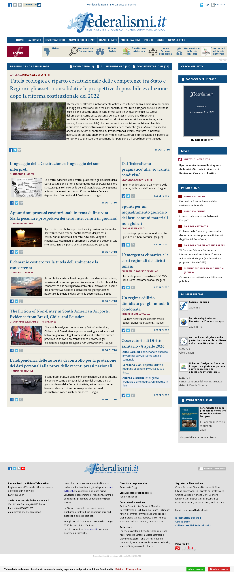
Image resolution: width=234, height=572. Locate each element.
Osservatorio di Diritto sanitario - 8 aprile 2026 (143, 343)
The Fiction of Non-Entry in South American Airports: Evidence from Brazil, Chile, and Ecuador (60, 314)
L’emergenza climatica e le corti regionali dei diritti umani (145, 260)
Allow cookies (195, 569)
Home (20, 40)
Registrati (218, 5)
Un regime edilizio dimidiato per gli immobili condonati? (145, 303)
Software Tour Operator (117, 560)
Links (160, 40)
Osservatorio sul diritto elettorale (213, 51)
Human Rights (105, 51)
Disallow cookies (219, 569)
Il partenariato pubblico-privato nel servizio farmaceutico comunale (145, 355)
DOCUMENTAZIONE (150, 66)
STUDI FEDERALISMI (196, 400)
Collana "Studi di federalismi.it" (193, 525)
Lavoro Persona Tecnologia (160, 51)
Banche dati (108, 40)
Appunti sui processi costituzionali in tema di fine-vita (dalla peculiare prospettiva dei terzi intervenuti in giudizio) (63, 215)
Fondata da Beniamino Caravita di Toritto (111, 4)
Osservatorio (55, 40)
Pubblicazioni (130, 40)
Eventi (148, 40)
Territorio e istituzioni (134, 51)
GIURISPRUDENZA (112, 66)
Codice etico (182, 521)
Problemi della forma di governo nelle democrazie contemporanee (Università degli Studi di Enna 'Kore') (201, 235)
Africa (50, 51)
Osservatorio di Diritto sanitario (187, 51)
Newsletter (176, 40)
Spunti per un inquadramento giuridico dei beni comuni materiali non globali (145, 214)
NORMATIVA (81, 66)
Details (119, 569)
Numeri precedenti (82, 40)
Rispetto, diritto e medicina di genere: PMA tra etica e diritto (143, 368)
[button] (204, 4)
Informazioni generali (188, 517)
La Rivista (34, 40)
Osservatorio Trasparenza (81, 51)
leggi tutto (162, 149)
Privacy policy (133, 569)
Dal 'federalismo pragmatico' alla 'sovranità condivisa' (146, 169)
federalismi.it (90, 529)
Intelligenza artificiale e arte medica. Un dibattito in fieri (145, 381)
